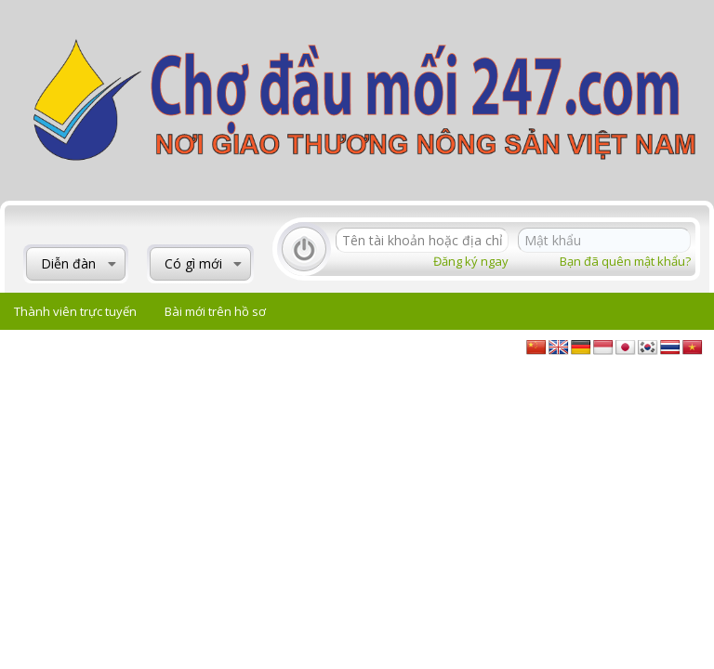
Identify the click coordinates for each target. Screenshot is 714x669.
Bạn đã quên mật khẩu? (625, 261)
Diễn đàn (68, 263)
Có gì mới (193, 263)
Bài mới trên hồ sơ (215, 311)
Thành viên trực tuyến (75, 311)
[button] (112, 264)
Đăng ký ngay (471, 261)
